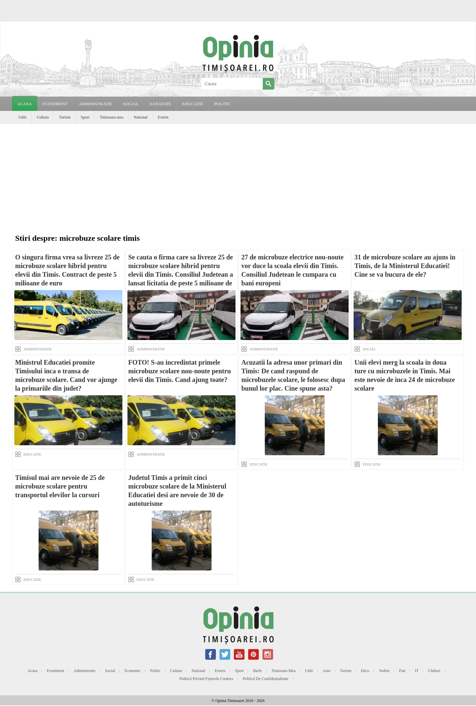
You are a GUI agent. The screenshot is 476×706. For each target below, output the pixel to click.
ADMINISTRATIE (95, 103)
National (140, 117)
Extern (163, 117)
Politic (155, 670)
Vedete (384, 670)
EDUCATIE (192, 103)
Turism (65, 117)
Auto (327, 670)
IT (416, 670)
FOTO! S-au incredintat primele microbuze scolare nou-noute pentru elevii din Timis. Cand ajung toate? (179, 371)
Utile (23, 117)
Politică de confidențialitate (265, 678)
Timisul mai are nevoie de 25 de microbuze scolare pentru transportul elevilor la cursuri (60, 486)
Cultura (43, 117)
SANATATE (160, 103)
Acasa (24, 103)
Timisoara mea (111, 117)
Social (110, 670)
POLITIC (222, 103)
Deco (365, 670)
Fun (402, 670)
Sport (85, 117)
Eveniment (55, 670)
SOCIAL (131, 103)
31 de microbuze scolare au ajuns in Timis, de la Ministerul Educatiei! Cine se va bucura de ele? (405, 265)
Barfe (257, 670)
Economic (132, 670)
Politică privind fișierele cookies (207, 678)
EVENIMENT (55, 103)
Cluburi (434, 670)
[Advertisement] (238, 173)
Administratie (84, 670)
